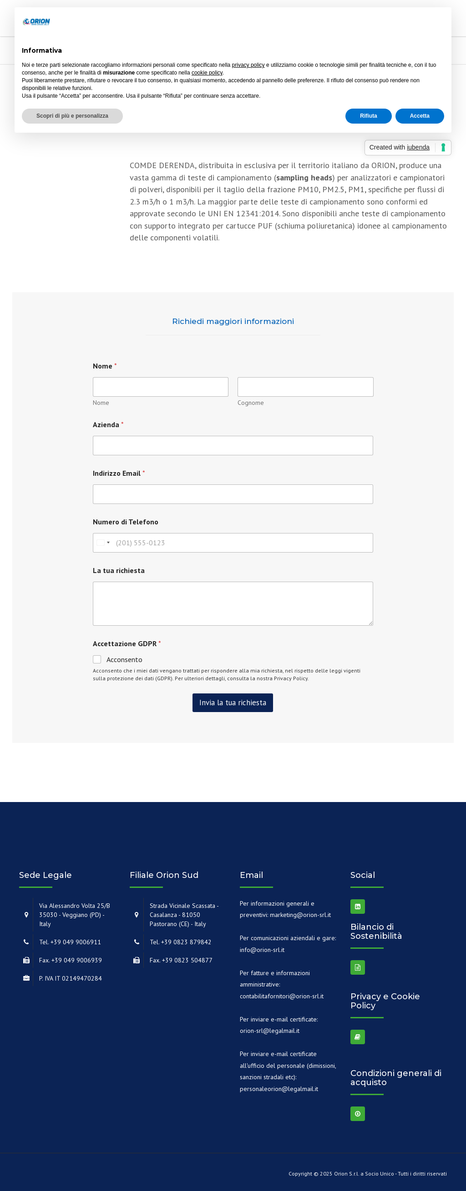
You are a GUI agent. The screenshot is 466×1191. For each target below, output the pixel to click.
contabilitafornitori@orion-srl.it (282, 996)
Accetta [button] (420, 116)
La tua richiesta (119, 570)
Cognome (251, 403)
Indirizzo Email (119, 473)
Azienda (108, 424)
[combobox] (103, 543)
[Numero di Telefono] (233, 543)
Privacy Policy (291, 678)
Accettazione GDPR (127, 643)
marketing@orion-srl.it (300, 915)
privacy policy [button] (248, 65)
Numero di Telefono (125, 522)
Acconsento (124, 659)
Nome (101, 403)
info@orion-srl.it (262, 950)
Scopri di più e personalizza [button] (72, 116)
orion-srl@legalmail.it (269, 1031)
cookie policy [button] (207, 73)
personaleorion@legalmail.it (279, 1089)
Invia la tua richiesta (232, 703)
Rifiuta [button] (368, 116)
